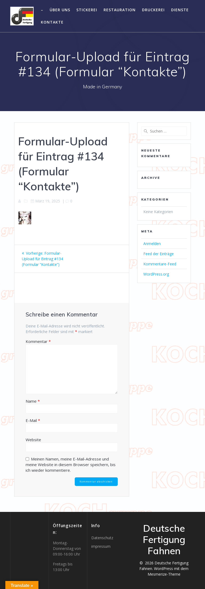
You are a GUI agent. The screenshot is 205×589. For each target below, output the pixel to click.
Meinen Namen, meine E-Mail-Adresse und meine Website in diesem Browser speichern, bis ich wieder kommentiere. (71, 464)
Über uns (60, 9)
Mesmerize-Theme (164, 574)
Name (33, 401)
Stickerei (86, 9)
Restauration (120, 9)
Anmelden (152, 243)
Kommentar (38, 341)
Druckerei (153, 9)
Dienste (180, 9)
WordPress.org (156, 274)
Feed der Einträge (158, 253)
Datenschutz (102, 537)
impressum (101, 546)
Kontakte (52, 22)
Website (33, 439)
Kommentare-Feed (159, 263)
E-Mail (33, 420)
